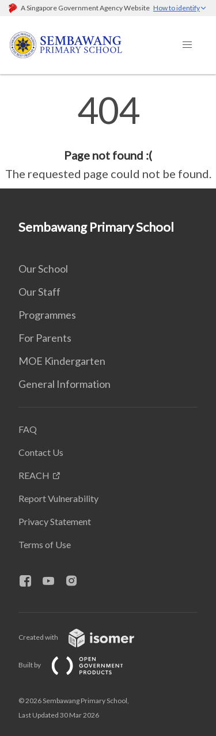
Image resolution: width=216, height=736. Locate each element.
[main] (108, 137)
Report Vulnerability (58, 498)
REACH (34, 475)
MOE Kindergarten (61, 360)
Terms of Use (44, 544)
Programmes (47, 314)
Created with (85, 637)
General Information (64, 384)
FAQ (27, 429)
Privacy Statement (54, 521)
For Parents (44, 337)
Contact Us (40, 452)
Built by (80, 664)
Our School (43, 268)
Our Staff (39, 291)
